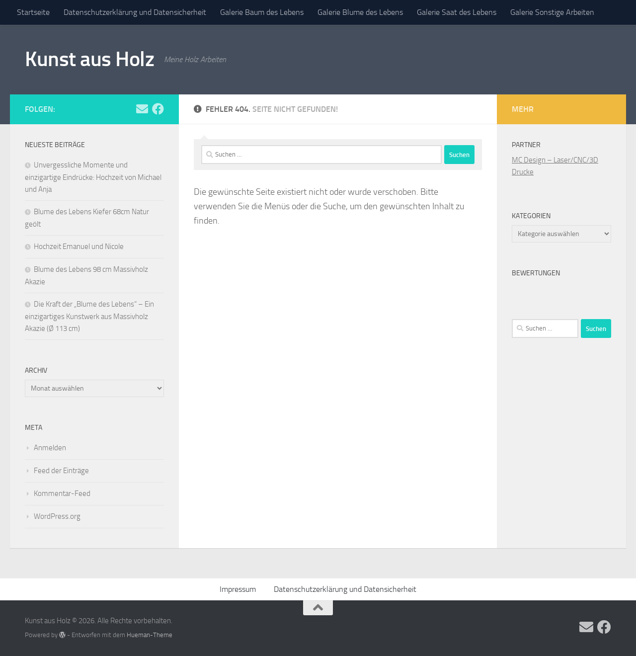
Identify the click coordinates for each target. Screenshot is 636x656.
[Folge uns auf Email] (142, 109)
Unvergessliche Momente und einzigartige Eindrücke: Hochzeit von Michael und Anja (93, 177)
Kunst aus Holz (89, 59)
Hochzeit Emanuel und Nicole (79, 246)
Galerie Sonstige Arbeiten (552, 12)
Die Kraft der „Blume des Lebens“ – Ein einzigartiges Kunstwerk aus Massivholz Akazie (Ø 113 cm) (89, 316)
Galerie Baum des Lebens (262, 12)
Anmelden (50, 447)
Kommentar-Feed (62, 493)
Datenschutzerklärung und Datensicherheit (135, 12)
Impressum (238, 589)
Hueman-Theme (149, 635)
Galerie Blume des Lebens (360, 12)
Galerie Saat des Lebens (456, 12)
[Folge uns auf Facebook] (158, 109)
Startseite (33, 12)
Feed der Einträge (61, 470)
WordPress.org (57, 516)
